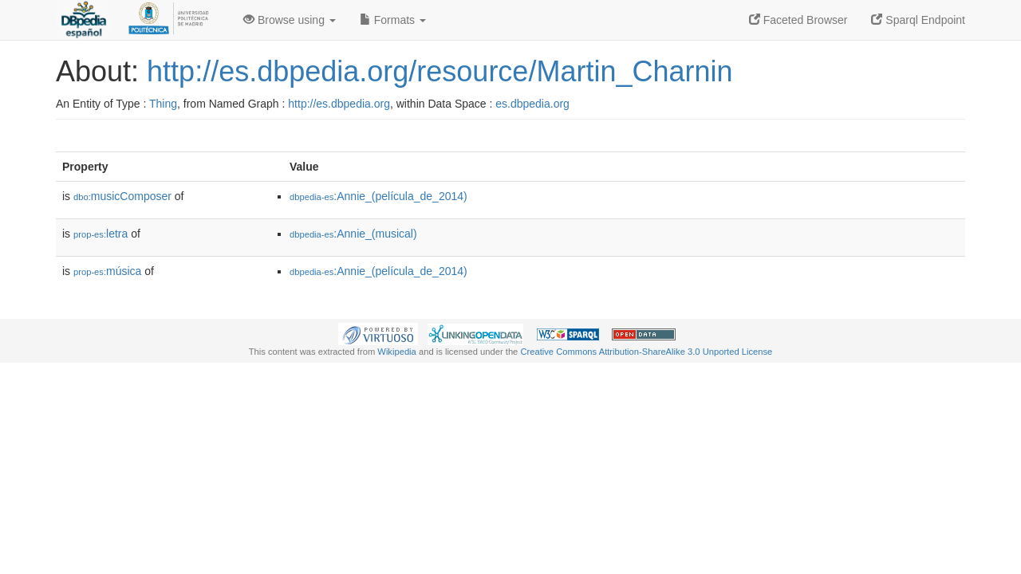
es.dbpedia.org (532, 103)
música (107, 271)
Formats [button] (393, 20)
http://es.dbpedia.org (339, 103)
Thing (163, 103)
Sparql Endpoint (918, 20)
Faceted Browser (798, 20)
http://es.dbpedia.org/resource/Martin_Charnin (439, 71)
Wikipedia (396, 351)
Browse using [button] (289, 20)
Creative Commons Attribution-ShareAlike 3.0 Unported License (646, 351)
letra (100, 233)
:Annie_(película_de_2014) (378, 196)
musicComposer (122, 196)
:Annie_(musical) (353, 233)
